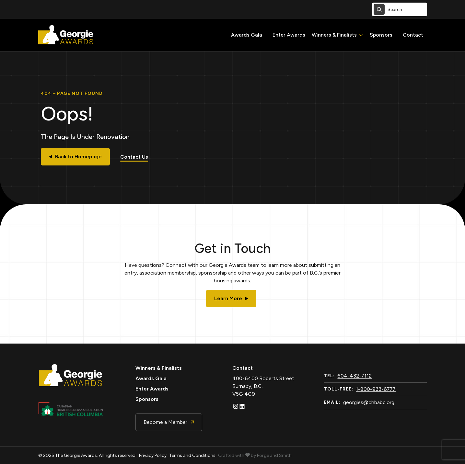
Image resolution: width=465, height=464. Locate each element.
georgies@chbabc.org (368, 402)
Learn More (231, 298)
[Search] (379, 9)
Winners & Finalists (334, 35)
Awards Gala (246, 35)
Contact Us (134, 157)
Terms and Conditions (192, 455)
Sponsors (381, 35)
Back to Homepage (75, 156)
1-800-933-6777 (376, 389)
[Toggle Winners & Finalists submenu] (361, 35)
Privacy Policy (153, 455)
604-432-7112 (354, 376)
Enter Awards (289, 35)
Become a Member (169, 422)
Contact (413, 35)
